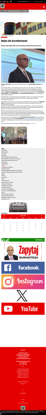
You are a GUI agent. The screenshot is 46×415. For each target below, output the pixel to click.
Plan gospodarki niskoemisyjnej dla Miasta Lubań (11, 170)
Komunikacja (4, 177)
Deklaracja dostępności (23, 381)
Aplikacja (11, 35)
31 (29, 230)
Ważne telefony (4, 152)
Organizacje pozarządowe (7, 167)
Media (2, 178)
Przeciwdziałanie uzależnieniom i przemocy (10, 158)
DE (7, 1)
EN (4, 1)
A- (32, 1)
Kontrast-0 (36, 1)
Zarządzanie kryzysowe (6, 184)
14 (10, 225)
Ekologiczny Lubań (5, 168)
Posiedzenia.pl (33, 123)
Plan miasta (3, 153)
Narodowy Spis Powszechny (7, 194)
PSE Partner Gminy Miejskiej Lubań (8, 190)
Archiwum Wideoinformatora (7, 195)
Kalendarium (17, 11)
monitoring (11, 11)
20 (4, 228)
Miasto (6, 35)
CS (10, 1)
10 (29, 222)
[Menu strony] (44, 7)
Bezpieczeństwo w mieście (7, 182)
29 (16, 230)
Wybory (3, 192)
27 (4, 230)
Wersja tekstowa (41, 1)
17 (29, 225)
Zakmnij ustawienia (44, 1)
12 (41, 222)
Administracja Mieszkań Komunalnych (9, 160)
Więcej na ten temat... (34, 412)
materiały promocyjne (23, 403)
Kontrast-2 (39, 1)
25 (35, 228)
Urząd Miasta (4, 150)
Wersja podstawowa (34, 1)
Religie (2, 173)
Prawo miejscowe (5, 180)
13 (4, 225)
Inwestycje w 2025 (5, 199)
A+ (28, 1)
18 (35, 225)
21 (10, 228)
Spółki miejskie (4, 163)
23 (23, 228)
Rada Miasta (4, 155)
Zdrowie (3, 175)
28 (10, 230)
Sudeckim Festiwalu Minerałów (31, 118)
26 (41, 228)
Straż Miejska (4, 162)
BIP (5, 11)
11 (35, 222)
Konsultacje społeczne (6, 187)
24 (29, 228)
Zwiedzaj (22, 240)
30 (23, 230)
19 (41, 225)
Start (2, 35)
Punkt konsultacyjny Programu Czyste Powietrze (11, 172)
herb (23, 401)
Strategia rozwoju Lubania (7, 185)
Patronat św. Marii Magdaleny (7, 189)
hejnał (23, 399)
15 (16, 225)
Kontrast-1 (37, 1)
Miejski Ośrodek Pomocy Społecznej (9, 157)
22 (16, 228)
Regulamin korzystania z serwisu (8, 197)
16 (23, 225)
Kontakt (24, 11)
